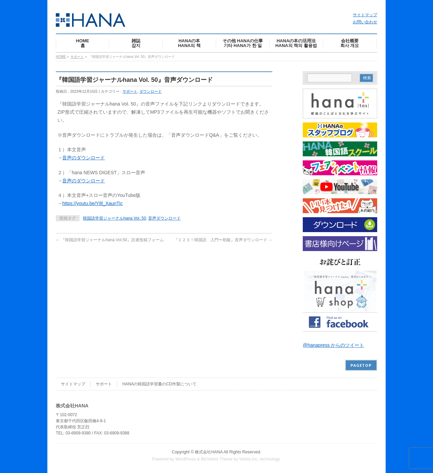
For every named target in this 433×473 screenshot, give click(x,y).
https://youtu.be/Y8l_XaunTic (92, 203)
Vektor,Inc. (249, 459)
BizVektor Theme (217, 459)
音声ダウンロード (164, 218)
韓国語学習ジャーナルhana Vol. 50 (114, 218)
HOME (61, 57)
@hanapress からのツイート (333, 345)
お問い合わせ (365, 22)
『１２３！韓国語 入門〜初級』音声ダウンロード (223, 240)
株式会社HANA (209, 452)
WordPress (185, 459)
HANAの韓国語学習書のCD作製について (159, 384)
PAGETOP (361, 365)
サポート (77, 57)
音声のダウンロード (83, 157)
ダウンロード (150, 91)
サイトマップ (365, 15)
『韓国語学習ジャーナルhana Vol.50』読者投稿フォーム (110, 240)
